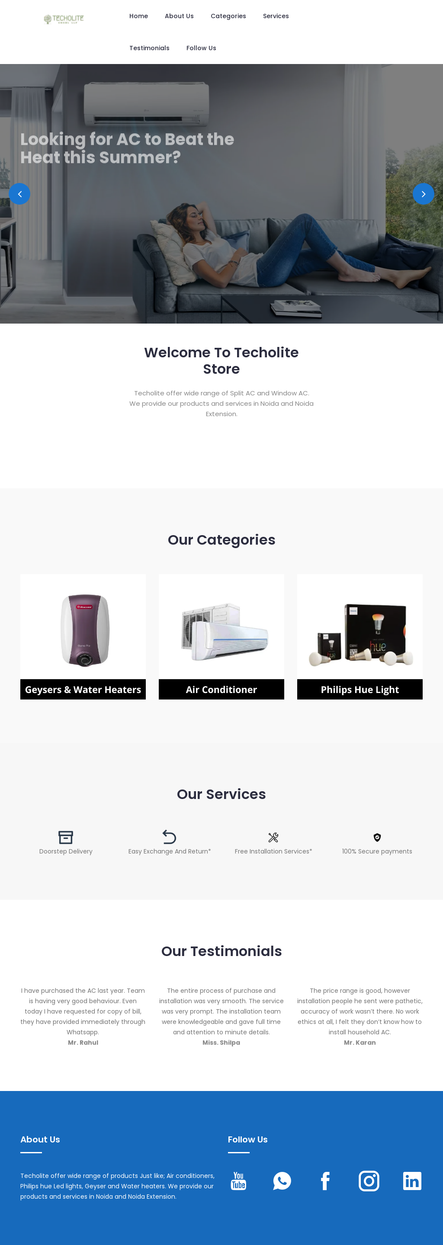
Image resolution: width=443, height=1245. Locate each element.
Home (138, 16)
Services (276, 16)
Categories (228, 16)
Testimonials (149, 48)
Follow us (201, 48)
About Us (179, 16)
